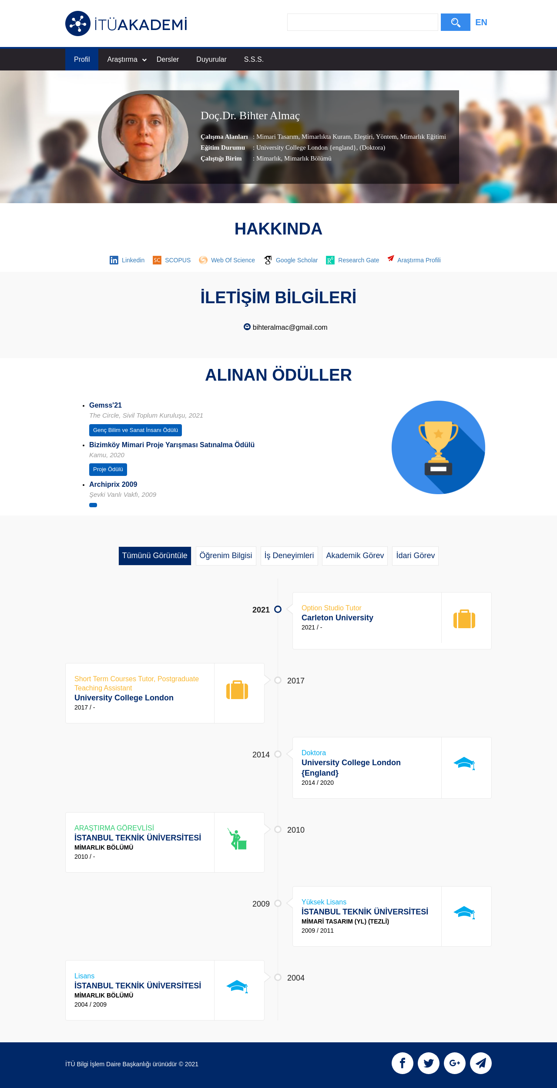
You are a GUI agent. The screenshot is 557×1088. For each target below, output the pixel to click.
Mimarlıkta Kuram (325, 136)
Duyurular (211, 59)
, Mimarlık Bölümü (306, 158)
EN (481, 22)
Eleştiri (362, 136)
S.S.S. (254, 59)
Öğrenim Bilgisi (226, 555)
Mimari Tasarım (277, 136)
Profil (82, 59)
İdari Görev (415, 555)
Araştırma (126, 59)
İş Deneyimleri (289, 555)
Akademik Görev (355, 555)
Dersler (168, 59)
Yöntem (385, 136)
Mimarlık (268, 158)
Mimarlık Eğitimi (422, 136)
